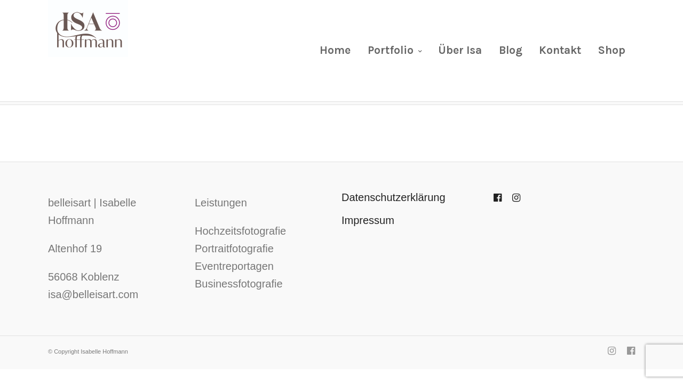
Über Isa (460, 50)
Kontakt (560, 50)
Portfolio (391, 50)
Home (335, 50)
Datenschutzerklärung (394, 197)
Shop (611, 50)
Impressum (368, 220)
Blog (510, 50)
